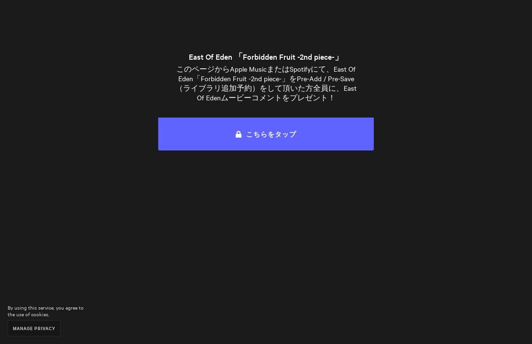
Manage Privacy (34, 328)
